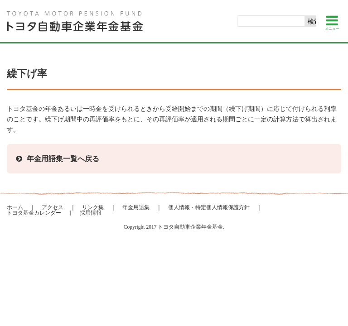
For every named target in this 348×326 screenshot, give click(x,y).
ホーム (15, 207)
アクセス (52, 207)
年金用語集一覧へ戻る (63, 159)
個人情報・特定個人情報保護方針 (209, 207)
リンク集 (93, 207)
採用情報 (91, 213)
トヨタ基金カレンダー (34, 213)
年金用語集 (136, 207)
